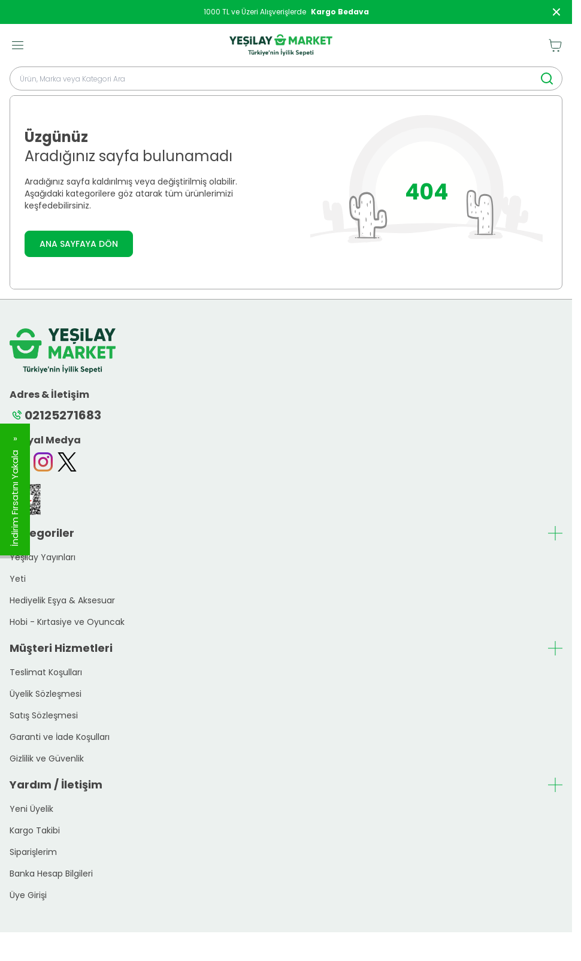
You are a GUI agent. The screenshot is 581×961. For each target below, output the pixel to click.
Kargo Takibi (35, 830)
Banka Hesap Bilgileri (51, 874)
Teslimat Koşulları (46, 672)
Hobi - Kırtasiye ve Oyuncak (67, 622)
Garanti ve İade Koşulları (60, 737)
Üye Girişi (28, 895)
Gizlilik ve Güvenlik (47, 758)
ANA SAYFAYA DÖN (79, 244)
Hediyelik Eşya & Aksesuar (62, 600)
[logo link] (281, 45)
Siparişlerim (33, 852)
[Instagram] (43, 462)
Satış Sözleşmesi (44, 715)
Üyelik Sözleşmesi (45, 694)
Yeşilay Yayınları (42, 557)
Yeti (18, 579)
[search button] (546, 78)
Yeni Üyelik (31, 809)
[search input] (286, 78)
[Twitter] (67, 462)
